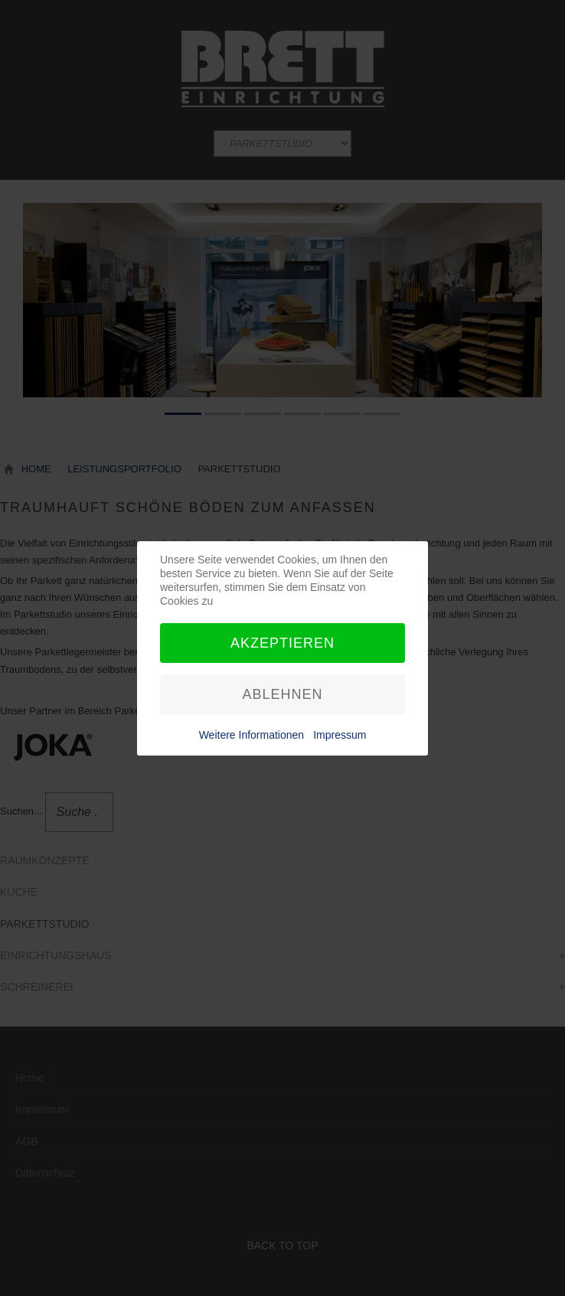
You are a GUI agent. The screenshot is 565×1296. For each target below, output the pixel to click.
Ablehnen (282, 694)
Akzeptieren (282, 643)
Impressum (339, 735)
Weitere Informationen (251, 735)
